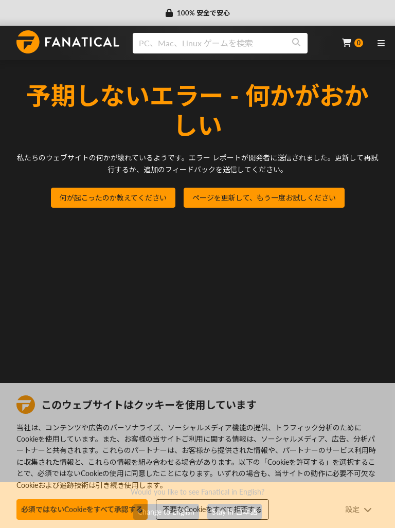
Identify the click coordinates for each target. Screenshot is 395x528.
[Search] (296, 43)
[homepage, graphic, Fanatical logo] (67, 42)
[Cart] (352, 43)
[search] (209, 43)
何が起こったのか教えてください (113, 197)
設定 (358, 509)
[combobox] (231, 43)
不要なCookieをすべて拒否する (212, 509)
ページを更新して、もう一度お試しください (264, 197)
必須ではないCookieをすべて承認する (82, 509)
